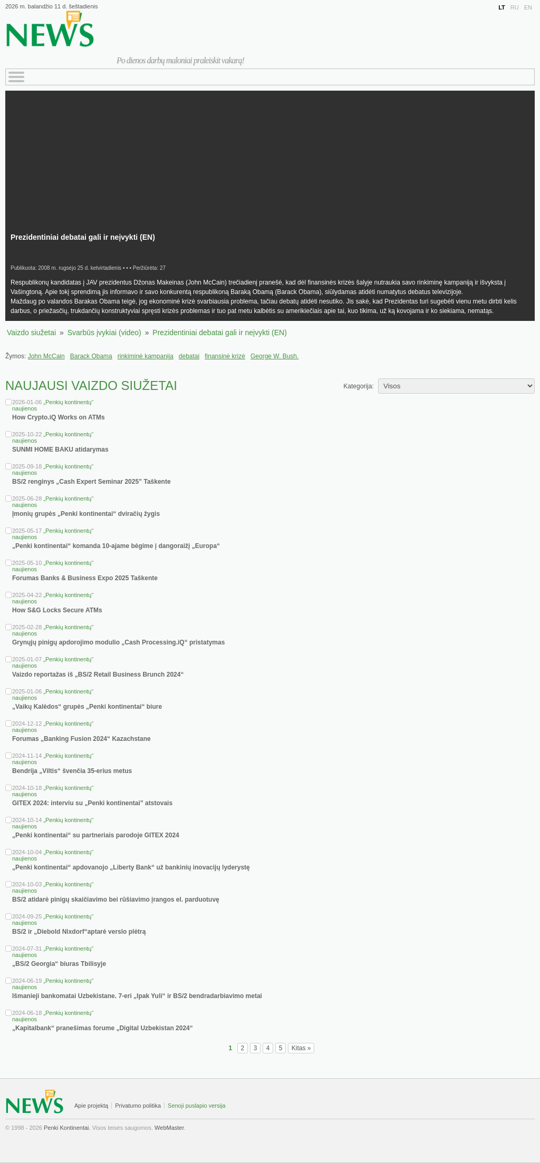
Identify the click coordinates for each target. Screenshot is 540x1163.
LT (501, 7)
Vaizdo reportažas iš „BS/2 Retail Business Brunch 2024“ (98, 674)
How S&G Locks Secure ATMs (57, 610)
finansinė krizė (225, 356)
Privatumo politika (138, 1105)
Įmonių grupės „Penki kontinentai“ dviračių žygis (86, 513)
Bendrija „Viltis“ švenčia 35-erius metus (72, 771)
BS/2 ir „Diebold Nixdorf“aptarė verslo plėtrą (79, 931)
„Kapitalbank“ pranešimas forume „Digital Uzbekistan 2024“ (102, 1028)
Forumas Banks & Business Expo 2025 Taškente (85, 578)
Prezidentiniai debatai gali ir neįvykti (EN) (219, 332)
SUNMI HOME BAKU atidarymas (60, 449)
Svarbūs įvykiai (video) (104, 332)
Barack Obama (91, 356)
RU (514, 7)
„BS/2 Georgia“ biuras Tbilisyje (59, 963)
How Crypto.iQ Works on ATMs (58, 417)
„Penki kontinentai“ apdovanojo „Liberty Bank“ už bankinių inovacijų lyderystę (131, 867)
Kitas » (301, 1048)
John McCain (46, 356)
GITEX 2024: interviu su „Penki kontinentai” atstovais (92, 803)
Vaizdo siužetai (31, 332)
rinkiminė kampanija (145, 356)
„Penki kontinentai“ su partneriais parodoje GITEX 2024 (95, 835)
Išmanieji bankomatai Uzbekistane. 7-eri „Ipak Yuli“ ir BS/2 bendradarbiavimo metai (137, 996)
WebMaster (169, 1128)
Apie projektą (91, 1105)
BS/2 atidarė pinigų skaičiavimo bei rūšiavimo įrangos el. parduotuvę (115, 899)
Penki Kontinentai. (67, 1128)
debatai (189, 356)
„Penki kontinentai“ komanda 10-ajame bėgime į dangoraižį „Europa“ (116, 546)
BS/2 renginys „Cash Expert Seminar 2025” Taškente (91, 481)
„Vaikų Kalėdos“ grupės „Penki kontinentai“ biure (87, 706)
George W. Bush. (274, 356)
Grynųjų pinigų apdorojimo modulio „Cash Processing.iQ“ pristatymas (118, 642)
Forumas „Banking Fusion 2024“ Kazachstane (81, 738)
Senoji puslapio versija (196, 1105)
